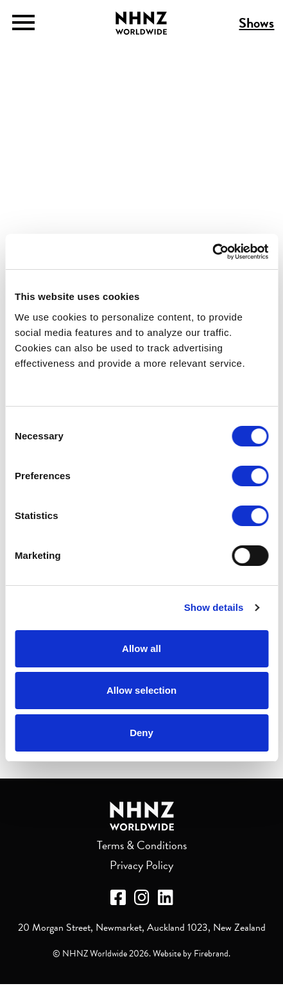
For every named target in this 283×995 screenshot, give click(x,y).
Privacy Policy (141, 865)
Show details (214, 607)
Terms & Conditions (142, 845)
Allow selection (141, 690)
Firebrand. (212, 953)
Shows (256, 22)
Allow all (141, 648)
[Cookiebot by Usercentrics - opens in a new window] (212, 251)
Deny (141, 732)
